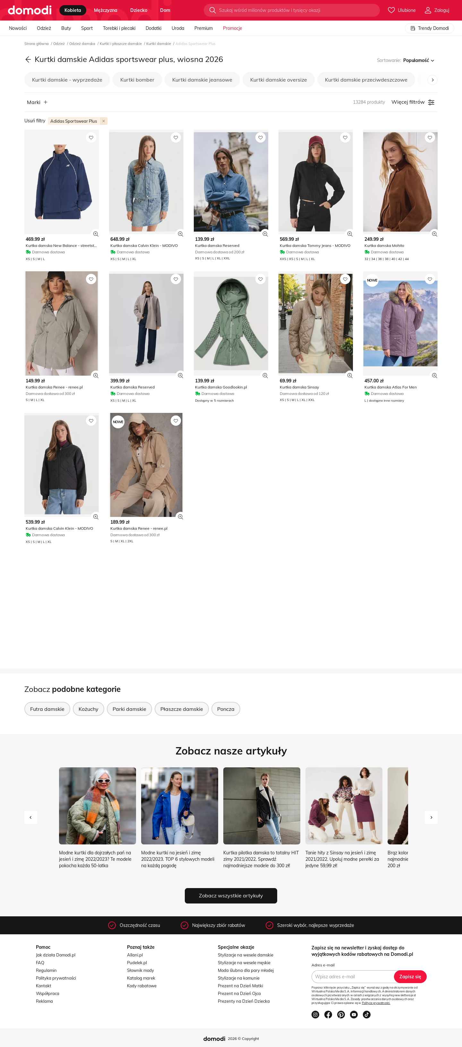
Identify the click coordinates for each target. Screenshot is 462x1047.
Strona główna (37, 43)
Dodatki (153, 28)
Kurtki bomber (137, 79)
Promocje (232, 28)
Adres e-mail (323, 965)
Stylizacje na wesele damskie (245, 954)
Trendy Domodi (429, 28)
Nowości (18, 28)
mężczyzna (105, 10)
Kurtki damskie (159, 43)
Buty (66, 28)
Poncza (226, 709)
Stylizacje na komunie (239, 978)
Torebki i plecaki (119, 28)
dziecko (138, 10)
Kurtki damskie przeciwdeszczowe (366, 79)
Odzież (44, 28)
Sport (87, 28)
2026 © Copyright (243, 1038)
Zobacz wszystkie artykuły (231, 895)
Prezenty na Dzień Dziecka (244, 1001)
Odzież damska (82, 43)
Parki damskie (129, 709)
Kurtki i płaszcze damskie (121, 43)
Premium (203, 28)
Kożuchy (88, 709)
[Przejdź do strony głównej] (30, 10)
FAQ (40, 962)
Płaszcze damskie (181, 709)
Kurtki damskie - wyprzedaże (67, 79)
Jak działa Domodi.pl (55, 954)
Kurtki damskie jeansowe (202, 79)
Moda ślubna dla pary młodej (246, 970)
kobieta (72, 10)
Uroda (178, 28)
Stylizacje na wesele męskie (244, 962)
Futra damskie (47, 709)
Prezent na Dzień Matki (240, 985)
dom (165, 10)
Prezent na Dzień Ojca (239, 993)
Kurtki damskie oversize (278, 79)
